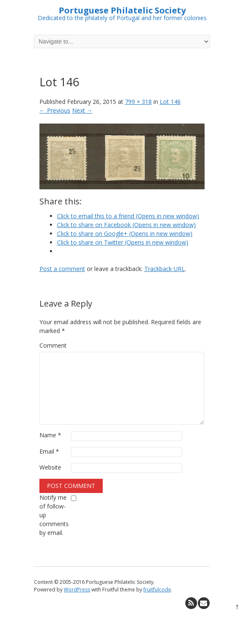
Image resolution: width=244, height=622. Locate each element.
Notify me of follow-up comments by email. (54, 515)
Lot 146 (170, 102)
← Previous (54, 110)
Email (49, 451)
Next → (82, 110)
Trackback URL (164, 269)
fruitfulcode (157, 589)
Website (50, 467)
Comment (53, 345)
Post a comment (62, 269)
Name (50, 435)
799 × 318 (138, 102)
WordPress (77, 589)
